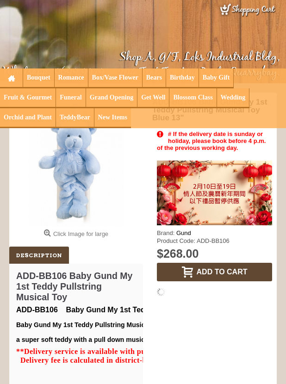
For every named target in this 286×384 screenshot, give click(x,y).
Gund (183, 232)
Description (39, 255)
